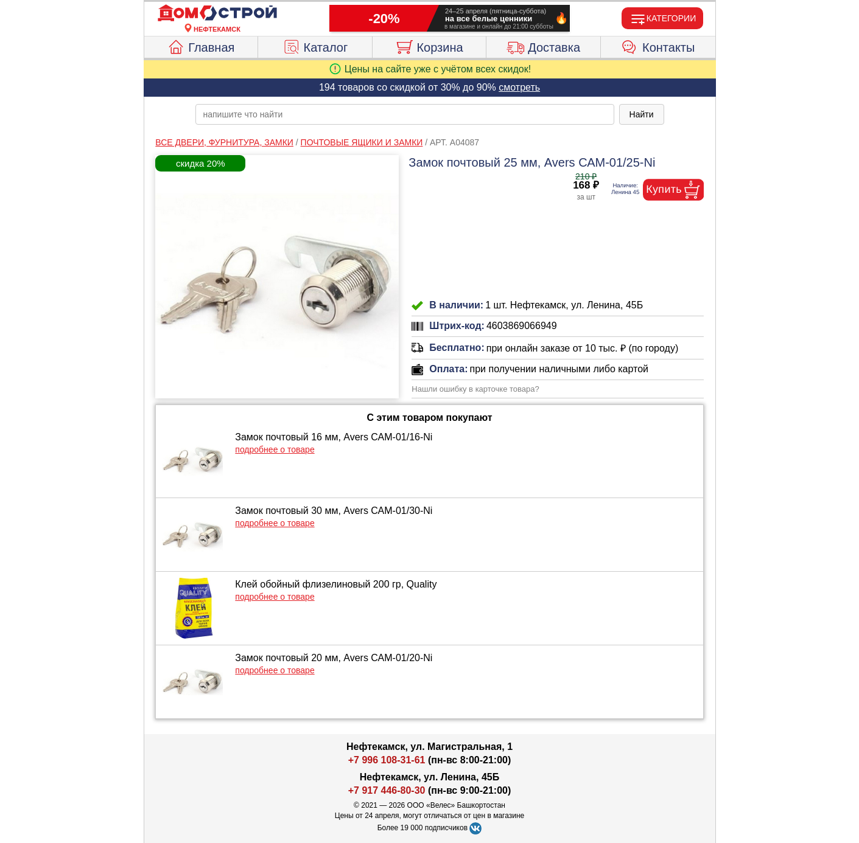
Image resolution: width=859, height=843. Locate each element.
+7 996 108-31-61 (387, 760)
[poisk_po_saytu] (404, 114)
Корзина (429, 45)
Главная (200, 45)
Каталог (315, 45)
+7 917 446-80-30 (387, 790)
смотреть (519, 87)
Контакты (658, 45)
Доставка (543, 45)
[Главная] (217, 13)
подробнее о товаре (274, 449)
